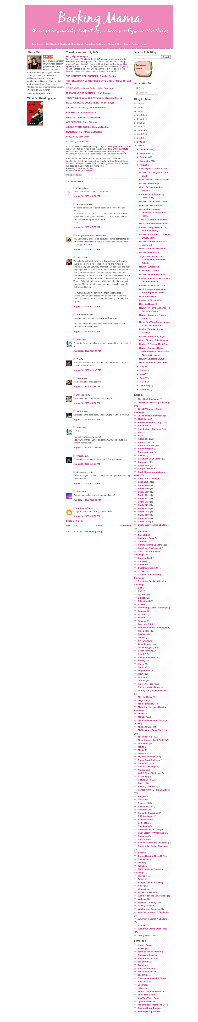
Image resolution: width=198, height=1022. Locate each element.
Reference (143, 799)
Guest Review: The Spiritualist (154, 179)
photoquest (82, 508)
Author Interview (146, 445)
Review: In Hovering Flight (152, 336)
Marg (78, 188)
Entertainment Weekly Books (152, 978)
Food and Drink (145, 624)
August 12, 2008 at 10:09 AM (87, 351)
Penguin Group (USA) (120, 146)
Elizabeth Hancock (114, 98)
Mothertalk (143, 743)
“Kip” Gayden (104, 93)
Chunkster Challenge (148, 548)
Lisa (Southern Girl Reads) (89, 235)
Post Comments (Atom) (90, 531)
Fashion (142, 614)
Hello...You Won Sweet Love (153, 223)
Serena (79, 411)
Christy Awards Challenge (151, 545)
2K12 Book (143, 419)
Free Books (88, 170)
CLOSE (69, 141)
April (142, 378)
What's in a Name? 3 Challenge (153, 912)
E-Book (141, 598)
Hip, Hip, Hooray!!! (77, 56)
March (143, 382)
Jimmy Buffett (89, 88)
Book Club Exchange (148, 478)
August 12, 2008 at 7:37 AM (86, 249)
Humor (141, 667)
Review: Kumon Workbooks (153, 274)
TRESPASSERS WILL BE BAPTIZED (83, 98)
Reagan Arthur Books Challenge (154, 790)
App (140, 432)
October (144, 157)
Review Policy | (131, 44)
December (145, 149)
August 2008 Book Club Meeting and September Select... (152, 259)
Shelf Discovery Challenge (151, 833)
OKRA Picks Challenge (149, 773)
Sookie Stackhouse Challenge (153, 843)
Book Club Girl (145, 962)
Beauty (141, 455)
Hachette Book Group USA (79, 61)
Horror (141, 664)
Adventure (143, 425)
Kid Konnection (146, 684)
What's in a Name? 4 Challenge (153, 919)
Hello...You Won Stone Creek (153, 362)
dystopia (142, 594)
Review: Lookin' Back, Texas (153, 201)
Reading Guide (145, 786)
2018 (140, 107)
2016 (140, 115)
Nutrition (142, 770)
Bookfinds (143, 965)
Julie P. (49, 56)
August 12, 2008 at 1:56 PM (86, 386)
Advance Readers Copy (149, 422)
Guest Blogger (145, 647)
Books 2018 (144, 518)
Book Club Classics (147, 955)
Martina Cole (83, 141)
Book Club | (77, 44)
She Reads (143, 826)
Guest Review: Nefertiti (150, 205)
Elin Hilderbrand (97, 107)
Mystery (142, 753)
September (145, 161)
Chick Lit (142, 535)
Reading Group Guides (149, 1011)
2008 (140, 145)
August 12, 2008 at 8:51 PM (86, 419)
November (145, 153)
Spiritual (142, 853)
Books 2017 (144, 515)
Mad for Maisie (145, 697)
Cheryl (79, 456)
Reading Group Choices (149, 1008)
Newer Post (71, 526)
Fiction (141, 617)
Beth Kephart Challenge (150, 459)
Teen (140, 862)
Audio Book (144, 439)
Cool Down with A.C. (148, 568)
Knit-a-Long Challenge (149, 687)
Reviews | (65, 44)
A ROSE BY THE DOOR (77, 127)
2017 (140, 111)
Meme (141, 713)
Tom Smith (84, 137)
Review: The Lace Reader (151, 348)
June (142, 370)
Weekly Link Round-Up (149, 909)
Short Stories (144, 839)
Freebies (142, 634)
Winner (141, 925)
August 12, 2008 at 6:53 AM (86, 196)
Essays (141, 604)
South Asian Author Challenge (153, 846)
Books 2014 (144, 505)
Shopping (143, 836)
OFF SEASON (73, 122)
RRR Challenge (145, 816)
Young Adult (144, 935)
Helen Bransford (105, 88)
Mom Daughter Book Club (151, 740)
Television (143, 866)
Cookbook (143, 564)
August (144, 165)
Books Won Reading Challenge (153, 525)
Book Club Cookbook (148, 958)
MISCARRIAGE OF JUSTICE (80, 93)
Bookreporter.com (146, 968)
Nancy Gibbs (115, 81)
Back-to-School (145, 452)
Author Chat (144, 442)
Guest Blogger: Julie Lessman (154, 340)
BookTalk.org (144, 975)
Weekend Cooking (147, 902)
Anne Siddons (90, 122)
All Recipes (143, 948)
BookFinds (115, 161)
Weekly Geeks (145, 905)
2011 (140, 134)
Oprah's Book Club (147, 1001)
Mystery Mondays (146, 756)
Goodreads (143, 985)
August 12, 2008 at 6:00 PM (86, 403)
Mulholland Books (146, 995)
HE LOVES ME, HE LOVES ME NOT (83, 103)
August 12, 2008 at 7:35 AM (86, 227)
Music (141, 750)
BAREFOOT (72, 112)
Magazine (143, 700)
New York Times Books (149, 998)
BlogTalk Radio (145, 468)
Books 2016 (144, 511)
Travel (141, 879)
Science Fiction (145, 819)
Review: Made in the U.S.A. (152, 285)
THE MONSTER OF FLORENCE (81, 76)
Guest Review (145, 651)
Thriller (141, 876)
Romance (143, 810)
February (144, 385)
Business (142, 531)
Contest (77, 170)
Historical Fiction (146, 657)
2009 (140, 142)
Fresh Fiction (144, 981)
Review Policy (145, 806)
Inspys (141, 674)
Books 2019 (144, 521)
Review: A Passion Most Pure (153, 344)
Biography (143, 462)
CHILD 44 (70, 137)
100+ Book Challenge (148, 399)
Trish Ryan (109, 103)
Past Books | (38, 44)
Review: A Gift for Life (150, 300)
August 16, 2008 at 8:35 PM (86, 516)
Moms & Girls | (115, 44)
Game (141, 637)
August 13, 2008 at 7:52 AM (86, 483)
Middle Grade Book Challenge (152, 730)
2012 (140, 130)
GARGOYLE (91, 163)
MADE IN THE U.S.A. (76, 117)
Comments (142, 93)
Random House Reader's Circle (153, 1005)
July (142, 366)
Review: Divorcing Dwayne (152, 359)
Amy (78, 340)
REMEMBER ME (74, 132)
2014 (140, 123)
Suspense (143, 859)
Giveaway (143, 641)
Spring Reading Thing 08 (150, 856)
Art (139, 435)
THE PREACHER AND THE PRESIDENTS (86, 81)
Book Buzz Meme (147, 296)
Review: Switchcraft (149, 252)
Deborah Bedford (100, 127)
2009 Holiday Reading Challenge (154, 402)
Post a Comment (74, 521)
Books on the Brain (147, 971)
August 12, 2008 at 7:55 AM (86, 306)
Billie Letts (95, 117)
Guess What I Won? (149, 270)
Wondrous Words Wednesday (152, 929)
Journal (142, 680)
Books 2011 (144, 495)
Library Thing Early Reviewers (153, 690)
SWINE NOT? (72, 88)
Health (141, 654)
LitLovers (142, 988)
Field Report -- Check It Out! (153, 168)
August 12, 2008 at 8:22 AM (86, 331)
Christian (142, 541)
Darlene (80, 395)
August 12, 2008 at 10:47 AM (87, 370)
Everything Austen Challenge (152, 608)
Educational (144, 601)
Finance (142, 621)
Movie (141, 747)
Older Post (125, 526)
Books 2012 (144, 498)
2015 (140, 119)
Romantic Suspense (148, 813)
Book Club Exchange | (95, 44)
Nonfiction (143, 763)
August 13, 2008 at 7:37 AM (86, 464)
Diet (140, 588)
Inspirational (144, 670)
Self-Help (142, 823)
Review (141, 803)
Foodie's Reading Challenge (152, 627)
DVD (140, 591)
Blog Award (143, 465)
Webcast (142, 899)
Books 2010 (144, 492)
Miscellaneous (145, 737)
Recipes (142, 796)
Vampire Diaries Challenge (151, 882)
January (144, 389)
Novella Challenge (147, 766)
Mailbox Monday (146, 704)
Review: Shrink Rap (149, 183)
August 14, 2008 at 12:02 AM (87, 500)
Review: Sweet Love (149, 267)
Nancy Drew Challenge (149, 760)
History (141, 660)
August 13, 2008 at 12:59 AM (87, 447)
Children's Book (146, 538)
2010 (140, 138)
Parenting (143, 776)
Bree (78, 491)
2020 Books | (52, 44)
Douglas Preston (108, 76)
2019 (140, 103)
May (142, 374)
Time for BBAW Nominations (153, 220)
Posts (140, 88)
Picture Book (144, 780)
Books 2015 (144, 508)
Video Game (144, 889)
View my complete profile (39, 93)
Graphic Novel (145, 644)
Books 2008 (144, 485)
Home (144, 44)
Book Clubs (144, 482)
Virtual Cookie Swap (148, 892)
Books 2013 (144, 502)
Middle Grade (144, 727)
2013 (140, 126)
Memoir (142, 717)
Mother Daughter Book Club (151, 991)
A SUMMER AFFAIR (75, 107)
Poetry (141, 783)
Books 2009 (144, 488)
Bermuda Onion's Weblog (150, 952)
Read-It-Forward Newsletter (152, 248)
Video (141, 886)
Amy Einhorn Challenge (149, 429)
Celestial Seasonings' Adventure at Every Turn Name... (152, 212)
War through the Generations (152, 896)
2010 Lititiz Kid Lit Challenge (152, 416)
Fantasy (142, 611)
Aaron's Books (145, 945)
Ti (77, 359)
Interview (142, 677)
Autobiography (145, 449)
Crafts (141, 571)
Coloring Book (145, 558)
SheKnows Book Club (149, 829)
